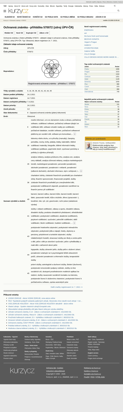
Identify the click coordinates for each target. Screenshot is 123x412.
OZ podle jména (67, 17)
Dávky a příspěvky (31, 351)
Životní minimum (9, 353)
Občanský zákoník (72, 350)
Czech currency (93, 356)
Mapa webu (95, 350)
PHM (51, 356)
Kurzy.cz (6, 20)
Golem (87, 124)
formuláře (74, 358)
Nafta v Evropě (50, 358)
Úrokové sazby (29, 339)
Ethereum (62, 347)
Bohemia (88, 81)
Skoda (87, 104)
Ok (86, 122)
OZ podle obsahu (85, 17)
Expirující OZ (31, 33)
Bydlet (115, 2)
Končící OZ (38, 17)
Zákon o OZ (43, 33)
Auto (89, 339)
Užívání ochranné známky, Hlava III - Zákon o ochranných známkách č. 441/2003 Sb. (41, 315)
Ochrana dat (51, 368)
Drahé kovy (49, 351)
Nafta (61, 356)
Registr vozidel (92, 342)
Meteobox (110, 2)
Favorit (87, 119)
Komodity (41, 6)
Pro (86, 74)
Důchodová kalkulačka (11, 342)
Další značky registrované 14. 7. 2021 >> (67, 287)
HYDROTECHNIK (91, 48)
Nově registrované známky (95, 26)
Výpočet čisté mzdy (10, 339)
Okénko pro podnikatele (96, 139)
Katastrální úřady (72, 345)
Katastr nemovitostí (73, 342)
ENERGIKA (88, 30)
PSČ (77, 339)
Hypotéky (59, 6)
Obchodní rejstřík (91, 2)
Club (86, 89)
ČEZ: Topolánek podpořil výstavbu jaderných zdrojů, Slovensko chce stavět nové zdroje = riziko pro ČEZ (45, 301)
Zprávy (10, 6)
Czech (87, 86)
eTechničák (96, 344)
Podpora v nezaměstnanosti (33, 357)
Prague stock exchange (95, 358)
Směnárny (28, 342)
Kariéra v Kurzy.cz (91, 371)
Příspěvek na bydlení (10, 347)
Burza (47, 339)
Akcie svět (24, 6)
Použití (86, 377)
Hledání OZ (8, 33)
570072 (24, 20)
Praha (87, 69)
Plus (86, 84)
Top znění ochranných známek (97, 64)
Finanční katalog (93, 347)
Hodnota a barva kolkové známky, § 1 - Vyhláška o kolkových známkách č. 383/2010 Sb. (42, 328)
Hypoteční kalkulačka (10, 356)
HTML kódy (100, 377)
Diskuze (101, 6)
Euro (33, 342)
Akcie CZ (17, 6)
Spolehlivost (100, 339)
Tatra (86, 114)
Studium (120, 2)
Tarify (65, 6)
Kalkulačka (78, 6)
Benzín (56, 356)
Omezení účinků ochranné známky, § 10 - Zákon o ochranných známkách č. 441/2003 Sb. (43, 320)
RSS (92, 377)
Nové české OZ (24, 17)
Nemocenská (29, 354)
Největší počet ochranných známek (99, 99)
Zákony (85, 6)
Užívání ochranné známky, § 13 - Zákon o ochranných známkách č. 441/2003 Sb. (40, 312)
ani (85, 33)
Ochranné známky (15, 20)
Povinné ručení (8, 358)
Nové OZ (19, 33)
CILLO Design (89, 54)
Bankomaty (34, 337)
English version (93, 353)
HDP (55, 345)
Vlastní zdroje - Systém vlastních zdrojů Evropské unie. (29, 306)
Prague (87, 72)
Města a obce (71, 339)
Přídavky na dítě (9, 345)
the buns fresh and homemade (96, 36)
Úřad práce (28, 348)
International (89, 91)
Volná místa (33, 345)
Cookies (60, 368)
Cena (93, 339)
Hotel (86, 79)
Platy (38, 348)
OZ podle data (51, 17)
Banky (27, 337)
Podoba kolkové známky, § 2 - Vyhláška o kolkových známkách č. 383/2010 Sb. (39, 326)
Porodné (36, 354)
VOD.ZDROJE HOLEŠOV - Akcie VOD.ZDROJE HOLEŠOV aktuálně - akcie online (40, 304)
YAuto (104, 2)
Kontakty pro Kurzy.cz (92, 374)
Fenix (86, 112)
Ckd (86, 117)
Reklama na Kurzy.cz (92, 368)
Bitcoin (52, 6)
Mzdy (59, 345)
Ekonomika (49, 345)
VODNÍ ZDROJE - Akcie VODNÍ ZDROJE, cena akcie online (31, 298)
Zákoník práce (71, 353)
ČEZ (52, 339)
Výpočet (15, 337)
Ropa (47, 356)
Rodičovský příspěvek (10, 350)
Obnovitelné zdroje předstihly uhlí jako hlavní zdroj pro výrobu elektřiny (35, 309)
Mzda (34, 348)
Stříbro (62, 353)
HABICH (87, 45)
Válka (96, 6)
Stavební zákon (71, 356)
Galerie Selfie (89, 51)
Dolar (37, 342)
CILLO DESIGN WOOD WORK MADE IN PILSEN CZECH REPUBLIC (101, 57)
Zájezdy (99, 2)
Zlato (47, 6)
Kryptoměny (49, 347)
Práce (91, 6)
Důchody (27, 359)
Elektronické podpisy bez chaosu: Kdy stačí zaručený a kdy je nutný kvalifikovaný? (105, 147)
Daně (68, 358)
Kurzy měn (33, 6)
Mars (86, 127)
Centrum (87, 76)
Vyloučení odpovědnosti (55, 371)
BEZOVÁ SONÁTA (91, 39)
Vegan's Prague (90, 42)
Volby (89, 350)
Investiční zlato (54, 353)
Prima (87, 109)
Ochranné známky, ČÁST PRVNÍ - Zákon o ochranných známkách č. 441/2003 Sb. (40, 323)
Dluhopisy (49, 342)
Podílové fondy (57, 342)
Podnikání (70, 337)
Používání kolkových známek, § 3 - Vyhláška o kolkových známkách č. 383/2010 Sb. (41, 317)
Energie (71, 6)
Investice (49, 337)
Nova (86, 107)
